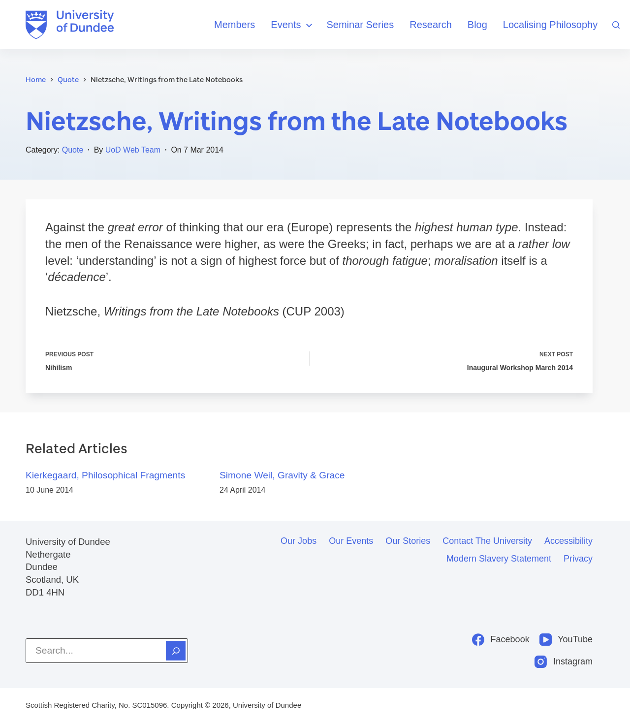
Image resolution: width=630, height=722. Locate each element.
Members (234, 24)
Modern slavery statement (498, 559)
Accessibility (568, 541)
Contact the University (487, 541)
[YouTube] (566, 639)
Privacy (578, 559)
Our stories (407, 541)
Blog (477, 24)
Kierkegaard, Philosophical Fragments (105, 475)
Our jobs (298, 541)
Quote (73, 150)
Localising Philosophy (550, 24)
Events (293, 25)
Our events (351, 541)
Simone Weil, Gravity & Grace (282, 475)
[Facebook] (501, 639)
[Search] (616, 25)
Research (431, 24)
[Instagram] (564, 662)
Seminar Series (360, 24)
